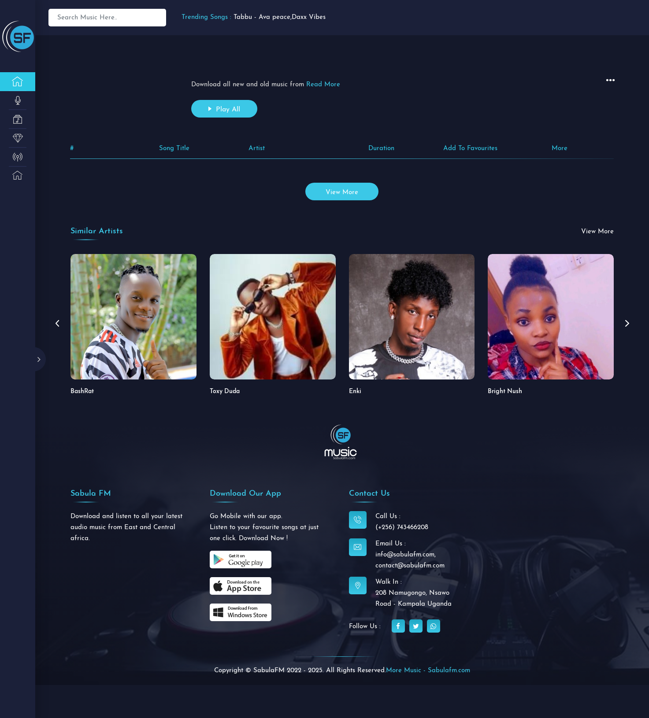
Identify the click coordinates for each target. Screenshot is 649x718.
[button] (627, 323)
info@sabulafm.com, (405, 555)
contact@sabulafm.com (410, 566)
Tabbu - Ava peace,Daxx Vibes (280, 17)
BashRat (82, 391)
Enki (355, 391)
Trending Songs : (206, 17)
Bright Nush (505, 391)
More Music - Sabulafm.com (428, 670)
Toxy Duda (225, 391)
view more (342, 192)
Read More (323, 84)
